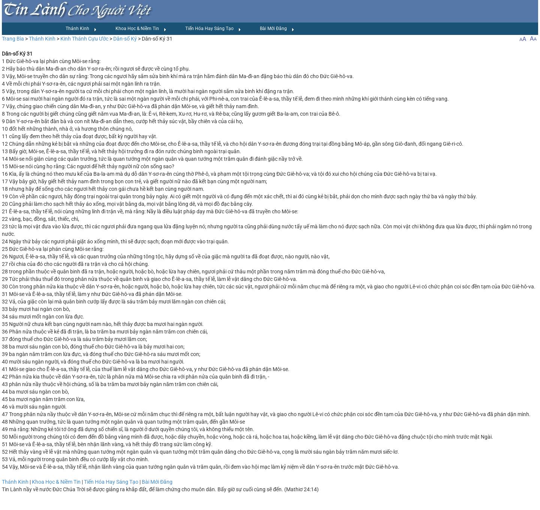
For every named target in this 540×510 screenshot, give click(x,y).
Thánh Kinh (81, 29)
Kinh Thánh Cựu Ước (84, 39)
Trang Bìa (13, 39)
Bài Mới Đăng (277, 29)
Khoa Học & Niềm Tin (141, 29)
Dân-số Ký (125, 39)
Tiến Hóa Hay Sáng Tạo (213, 29)
